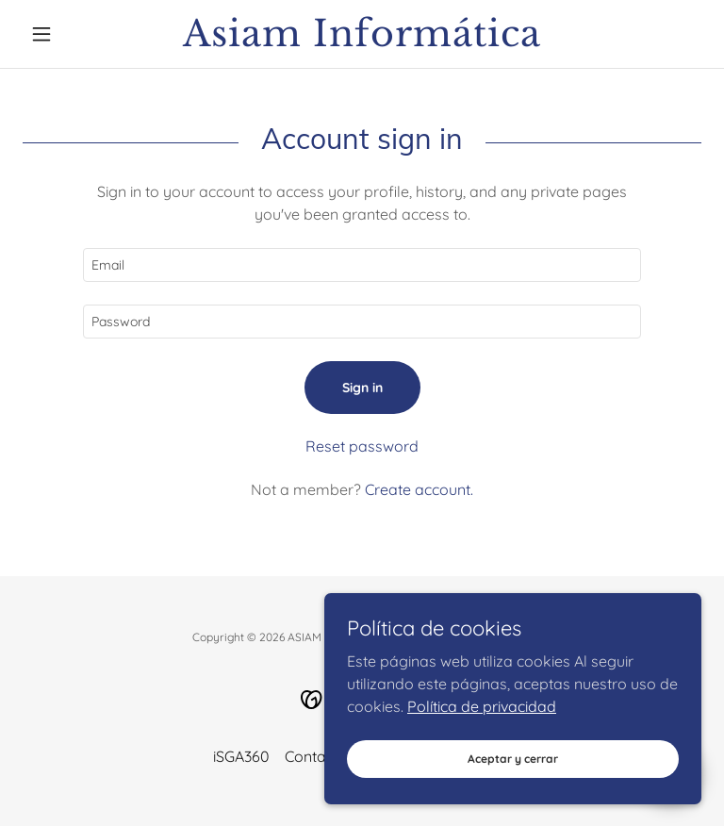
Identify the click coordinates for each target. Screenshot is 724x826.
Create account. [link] (419, 489)
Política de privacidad (481, 756)
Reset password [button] (362, 446)
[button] (73, 34)
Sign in (362, 387)
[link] (362, 40)
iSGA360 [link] (241, 756)
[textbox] (362, 265)
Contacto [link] (316, 756)
